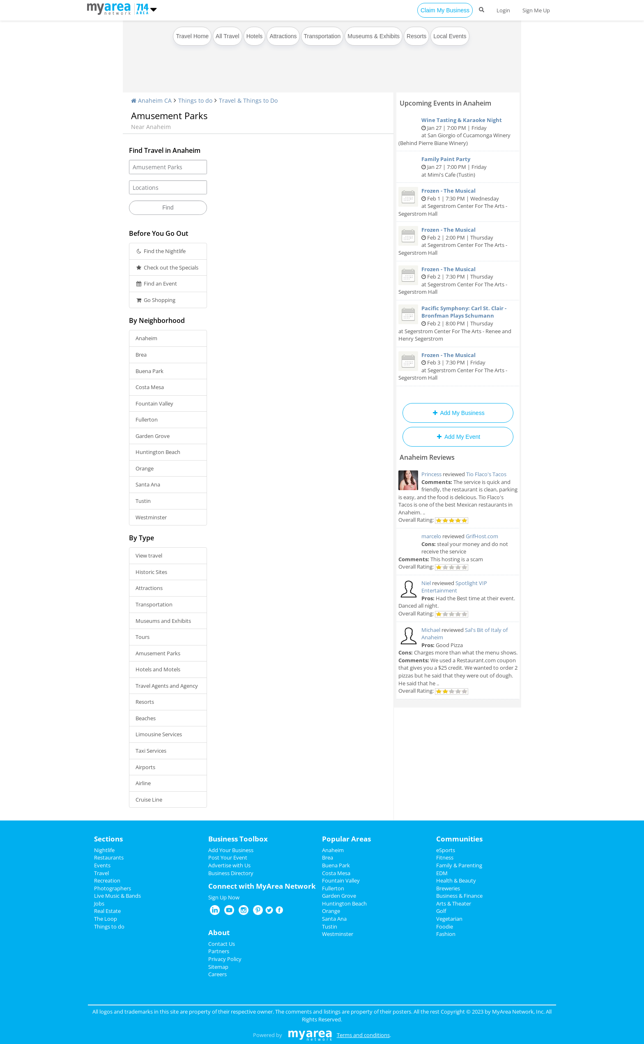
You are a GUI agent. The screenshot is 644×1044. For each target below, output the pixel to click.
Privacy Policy (225, 959)
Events (102, 865)
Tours (143, 637)
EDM (442, 873)
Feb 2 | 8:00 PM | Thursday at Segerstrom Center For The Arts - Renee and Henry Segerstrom (458, 323)
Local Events (449, 36)
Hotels (254, 36)
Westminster (151, 517)
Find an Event (156, 283)
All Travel (227, 36)
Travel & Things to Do (248, 100)
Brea (141, 354)
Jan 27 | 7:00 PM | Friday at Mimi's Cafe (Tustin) (458, 166)
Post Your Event (227, 857)
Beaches (146, 718)
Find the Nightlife (161, 251)
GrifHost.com (482, 536)
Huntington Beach (158, 452)
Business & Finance (459, 895)
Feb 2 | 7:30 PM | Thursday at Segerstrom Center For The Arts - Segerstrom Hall (458, 280)
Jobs (99, 903)
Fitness (444, 857)
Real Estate (107, 911)
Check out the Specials (167, 267)
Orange (145, 468)
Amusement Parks (158, 653)
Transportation (322, 36)
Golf (441, 911)
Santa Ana (148, 484)
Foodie (444, 926)
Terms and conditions (363, 1035)
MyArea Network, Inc (517, 1011)
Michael (430, 630)
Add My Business (457, 413)
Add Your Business (230, 850)
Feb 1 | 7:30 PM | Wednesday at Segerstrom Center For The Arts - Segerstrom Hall (458, 202)
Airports (145, 767)
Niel (426, 583)
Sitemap (218, 966)
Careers (217, 974)
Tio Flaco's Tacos (486, 474)
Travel (101, 873)
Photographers (112, 888)
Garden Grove (153, 436)
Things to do (195, 100)
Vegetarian (449, 918)
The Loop (105, 918)
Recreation (107, 880)
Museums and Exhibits (163, 621)
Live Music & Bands (117, 895)
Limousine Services (159, 734)
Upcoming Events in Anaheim (445, 103)
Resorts (416, 36)
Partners (218, 951)
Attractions (283, 36)
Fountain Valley (154, 403)
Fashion (445, 934)
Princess (431, 474)
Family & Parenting (459, 865)
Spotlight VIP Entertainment (454, 587)
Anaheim (146, 338)
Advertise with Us (229, 865)
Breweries (448, 888)
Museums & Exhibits (373, 36)
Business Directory (230, 873)
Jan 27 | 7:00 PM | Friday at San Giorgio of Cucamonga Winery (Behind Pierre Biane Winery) (458, 131)
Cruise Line (149, 799)
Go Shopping (155, 300)
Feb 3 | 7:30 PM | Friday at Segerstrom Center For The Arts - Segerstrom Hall (458, 366)
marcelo (431, 536)
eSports (445, 850)
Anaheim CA (151, 100)
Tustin (143, 501)
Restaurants (109, 857)
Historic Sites (151, 572)
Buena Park (149, 371)
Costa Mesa (150, 387)
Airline (143, 783)
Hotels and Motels (158, 669)
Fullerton (147, 419)
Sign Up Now (223, 897)
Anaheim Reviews (427, 457)
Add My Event (458, 436)
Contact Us (221, 943)
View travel (149, 555)
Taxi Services (151, 750)
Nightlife (104, 850)
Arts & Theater (453, 903)
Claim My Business (445, 10)
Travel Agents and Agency (167, 685)
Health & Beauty (456, 880)
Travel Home (192, 36)
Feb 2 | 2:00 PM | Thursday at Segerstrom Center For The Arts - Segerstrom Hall (458, 241)
